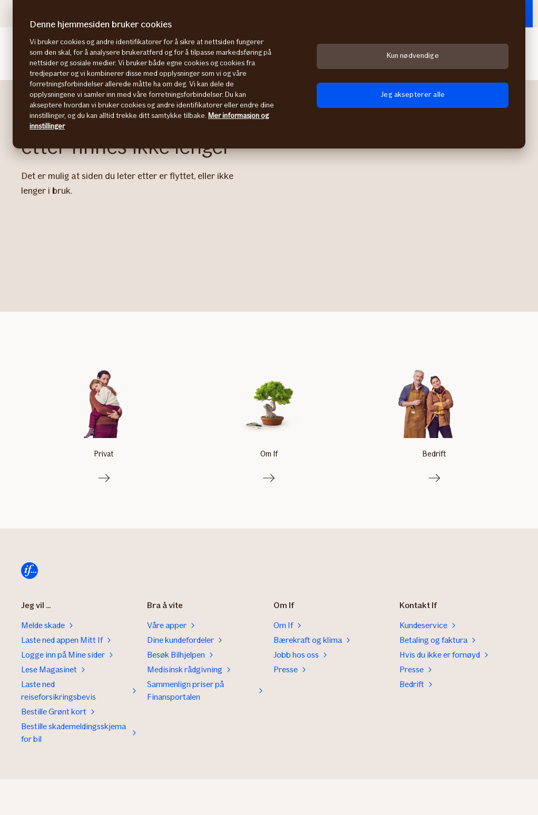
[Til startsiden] (29, 568)
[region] (269, 74)
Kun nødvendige (413, 55)
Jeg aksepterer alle (412, 94)
